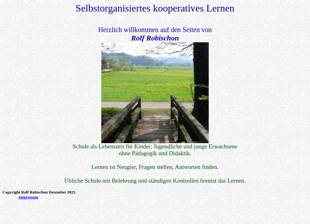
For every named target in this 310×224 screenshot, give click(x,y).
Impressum (28, 197)
